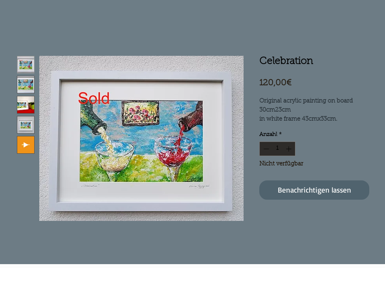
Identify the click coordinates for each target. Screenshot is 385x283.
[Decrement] (265, 149)
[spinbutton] (277, 149)
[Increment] (289, 149)
